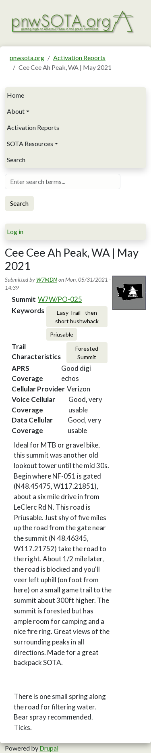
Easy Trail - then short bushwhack (77, 316)
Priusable (61, 334)
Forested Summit (86, 352)
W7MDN (46, 279)
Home (15, 95)
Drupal (48, 748)
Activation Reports (79, 57)
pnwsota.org (27, 57)
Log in (15, 231)
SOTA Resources (30, 143)
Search (16, 159)
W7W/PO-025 (60, 299)
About (16, 111)
